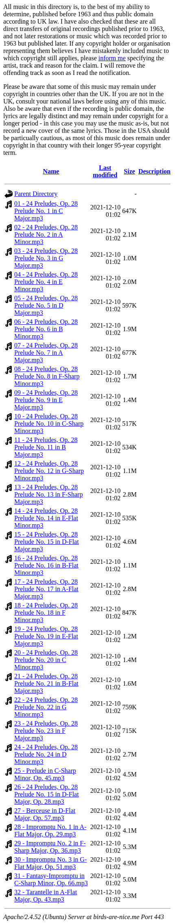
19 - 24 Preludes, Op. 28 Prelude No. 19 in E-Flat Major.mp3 (46, 636)
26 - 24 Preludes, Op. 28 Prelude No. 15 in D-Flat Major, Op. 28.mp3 (46, 794)
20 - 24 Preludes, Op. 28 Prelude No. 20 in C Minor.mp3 (46, 660)
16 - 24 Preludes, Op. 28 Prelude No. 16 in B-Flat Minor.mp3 (46, 565)
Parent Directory (35, 193)
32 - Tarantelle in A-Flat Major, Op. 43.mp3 (45, 896)
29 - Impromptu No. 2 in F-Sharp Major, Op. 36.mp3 (50, 847)
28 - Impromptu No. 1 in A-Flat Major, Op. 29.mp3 (50, 830)
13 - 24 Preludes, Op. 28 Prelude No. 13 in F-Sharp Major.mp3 (48, 494)
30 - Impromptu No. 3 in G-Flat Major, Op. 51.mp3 (50, 863)
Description (154, 171)
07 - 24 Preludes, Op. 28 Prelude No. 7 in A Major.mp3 (46, 352)
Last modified (105, 171)
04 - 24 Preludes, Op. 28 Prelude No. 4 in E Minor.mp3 (46, 282)
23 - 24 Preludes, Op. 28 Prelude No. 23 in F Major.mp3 (46, 730)
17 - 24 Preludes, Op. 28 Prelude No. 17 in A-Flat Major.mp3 (46, 589)
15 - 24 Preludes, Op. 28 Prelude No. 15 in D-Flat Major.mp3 (46, 541)
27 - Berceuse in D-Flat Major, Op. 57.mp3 (44, 814)
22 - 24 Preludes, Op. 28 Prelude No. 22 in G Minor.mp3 (46, 707)
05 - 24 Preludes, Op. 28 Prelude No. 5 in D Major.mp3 (46, 305)
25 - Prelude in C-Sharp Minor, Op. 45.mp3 (45, 774)
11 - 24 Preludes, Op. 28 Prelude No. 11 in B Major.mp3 (45, 447)
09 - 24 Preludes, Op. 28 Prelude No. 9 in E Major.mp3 (46, 400)
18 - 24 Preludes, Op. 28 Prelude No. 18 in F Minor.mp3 (46, 612)
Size (129, 171)
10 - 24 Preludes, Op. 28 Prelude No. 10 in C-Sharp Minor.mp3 (48, 423)
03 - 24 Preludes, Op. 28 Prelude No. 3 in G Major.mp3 (46, 258)
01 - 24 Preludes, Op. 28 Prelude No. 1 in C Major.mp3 (46, 211)
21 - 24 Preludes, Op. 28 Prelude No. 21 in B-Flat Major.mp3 (46, 683)
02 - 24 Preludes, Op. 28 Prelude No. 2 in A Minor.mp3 (46, 234)
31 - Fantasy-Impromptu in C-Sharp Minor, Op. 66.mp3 (51, 879)
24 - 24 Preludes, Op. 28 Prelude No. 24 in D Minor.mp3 (46, 754)
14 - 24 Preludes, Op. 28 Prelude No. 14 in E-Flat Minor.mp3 (46, 518)
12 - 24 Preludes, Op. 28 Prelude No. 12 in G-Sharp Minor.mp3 (49, 471)
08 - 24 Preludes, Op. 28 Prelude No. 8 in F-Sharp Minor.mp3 (46, 376)
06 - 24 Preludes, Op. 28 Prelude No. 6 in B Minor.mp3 (46, 329)
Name (51, 171)
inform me (112, 58)
